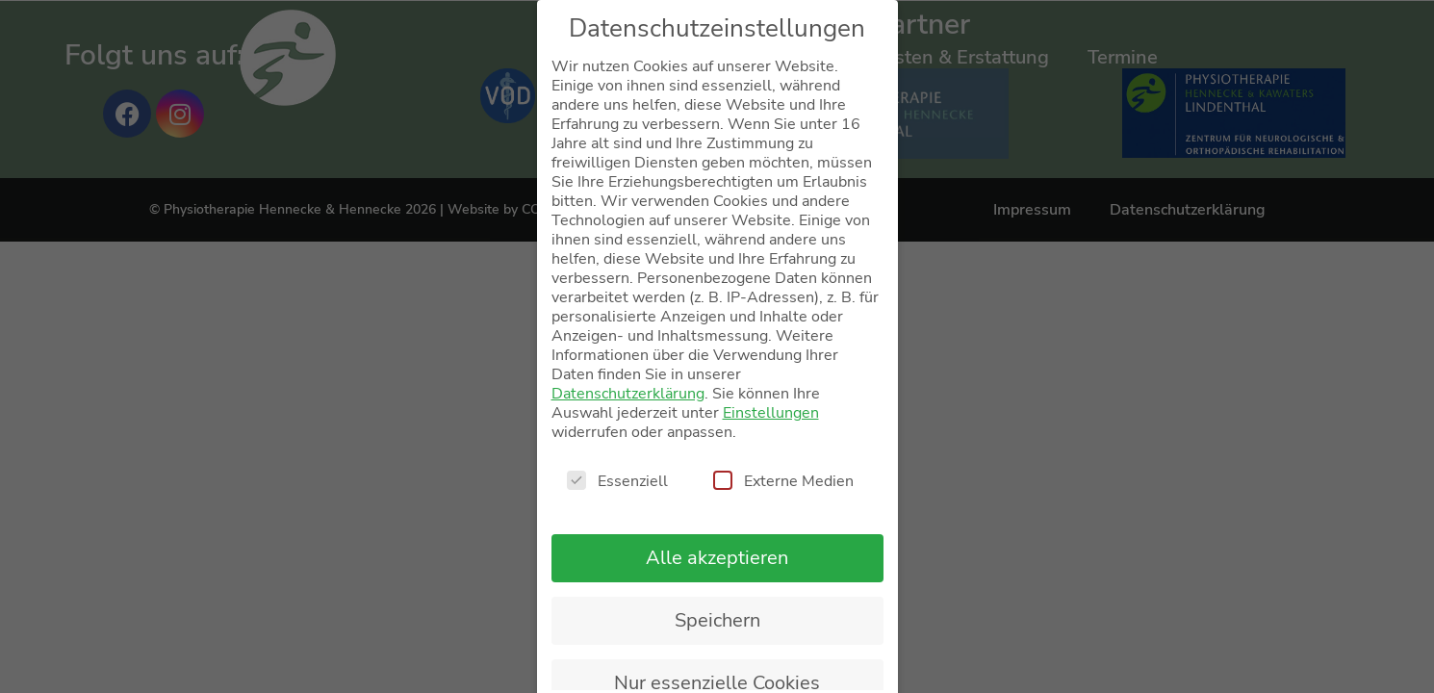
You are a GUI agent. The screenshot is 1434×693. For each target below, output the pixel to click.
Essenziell (617, 481)
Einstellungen (771, 413)
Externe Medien (783, 481)
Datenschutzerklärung (627, 393)
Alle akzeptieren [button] (717, 558)
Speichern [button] (717, 620)
